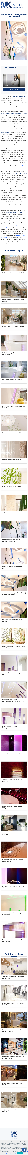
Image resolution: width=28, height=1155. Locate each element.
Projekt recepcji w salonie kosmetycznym (13, 326)
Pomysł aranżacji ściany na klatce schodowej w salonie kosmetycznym (14, 593)
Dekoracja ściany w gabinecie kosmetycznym (10, 727)
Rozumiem (19, 1153)
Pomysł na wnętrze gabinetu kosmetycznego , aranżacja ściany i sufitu (13, 700)
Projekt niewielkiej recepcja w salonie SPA (13, 273)
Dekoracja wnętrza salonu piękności (11, 486)
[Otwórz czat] (24, 1150)
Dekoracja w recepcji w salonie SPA (11, 433)
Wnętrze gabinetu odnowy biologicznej (12, 753)
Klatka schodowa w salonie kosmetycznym (13, 513)
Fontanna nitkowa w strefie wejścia (11, 459)
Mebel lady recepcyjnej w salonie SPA (12, 379)
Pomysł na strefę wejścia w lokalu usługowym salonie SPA (11, 540)
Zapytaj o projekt (14, 89)
